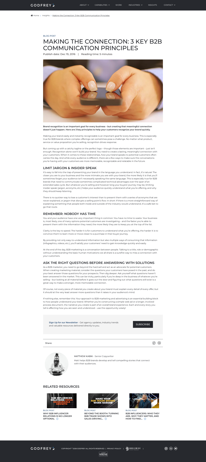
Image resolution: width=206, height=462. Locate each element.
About (83, 5)
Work (118, 5)
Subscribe (143, 324)
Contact (168, 5)
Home (35, 15)
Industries (134, 5)
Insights (152, 5)
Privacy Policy (114, 449)
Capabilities (101, 5)
